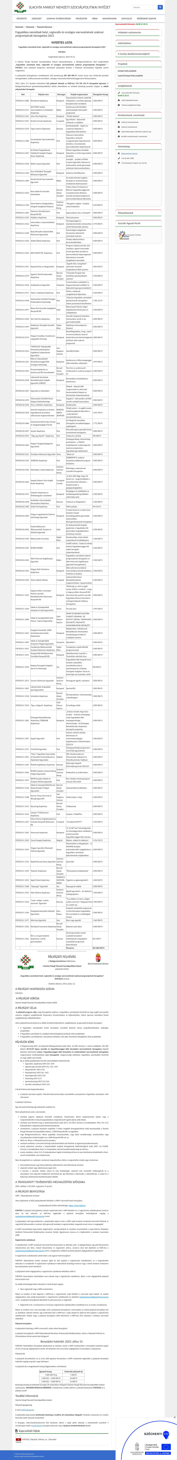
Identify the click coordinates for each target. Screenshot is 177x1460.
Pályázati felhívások (44, 27)
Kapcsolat (126, 18)
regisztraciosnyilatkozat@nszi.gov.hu (29, 1216)
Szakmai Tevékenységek (59, 18)
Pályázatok (81, 18)
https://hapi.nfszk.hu (77, 1205)
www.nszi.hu (37, 1425)
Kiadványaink (110, 18)
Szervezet (37, 18)
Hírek (95, 18)
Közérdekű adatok (146, 18)
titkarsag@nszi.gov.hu (129, 153)
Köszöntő (22, 18)
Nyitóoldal (19, 27)
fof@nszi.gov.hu (27, 1410)
